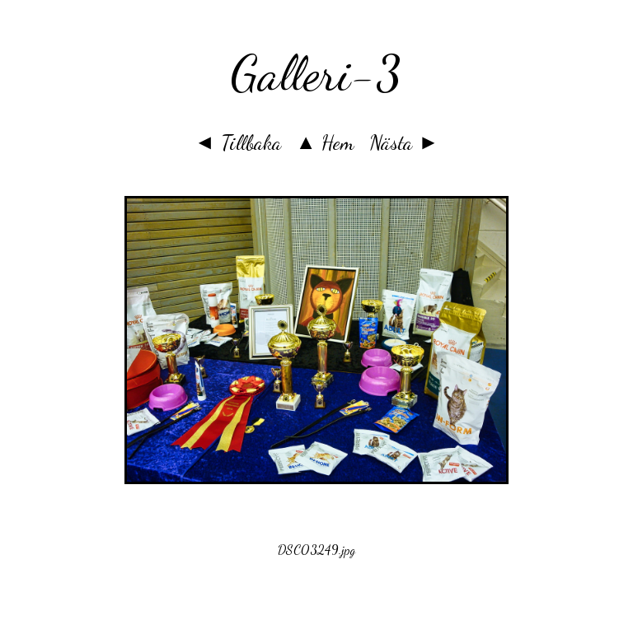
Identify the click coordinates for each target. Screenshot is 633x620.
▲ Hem (325, 142)
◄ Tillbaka (238, 142)
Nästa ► (403, 142)
